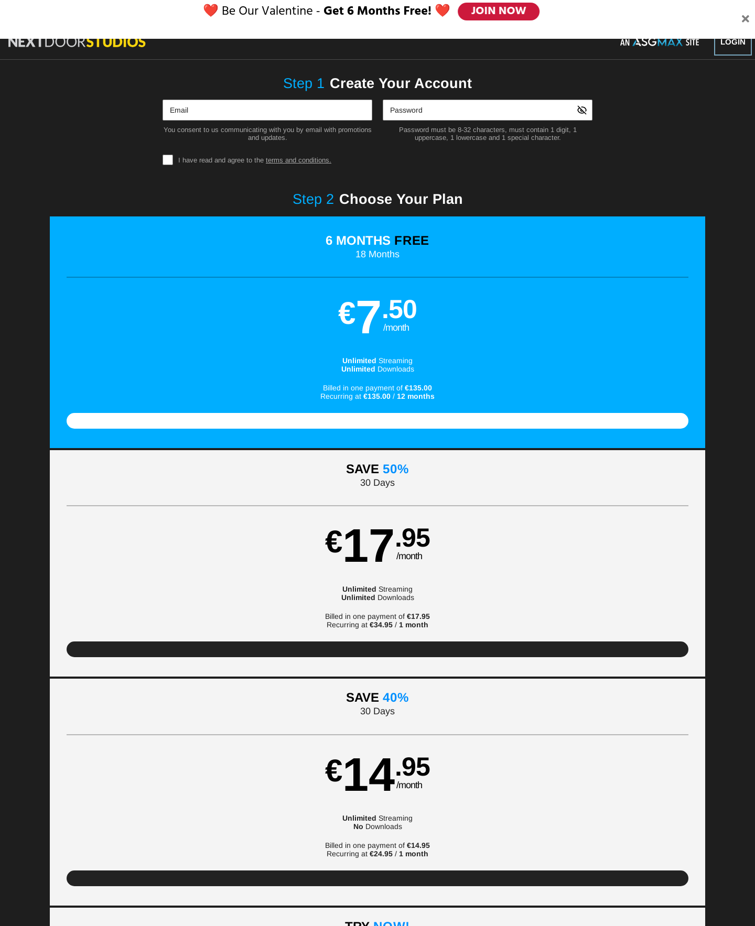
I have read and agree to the (254, 160)
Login (733, 41)
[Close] (745, 12)
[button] (132, 337)
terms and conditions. (298, 160)
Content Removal (587, 883)
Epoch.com (191, 883)
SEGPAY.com (451, 883)
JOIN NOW (499, 11)
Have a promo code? (641, 475)
